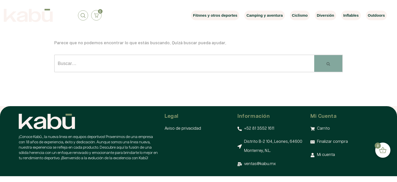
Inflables (351, 15)
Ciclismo (300, 15)
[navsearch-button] (83, 15)
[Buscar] (184, 63)
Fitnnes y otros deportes (215, 15)
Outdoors (376, 15)
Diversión (325, 15)
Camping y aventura (264, 15)
